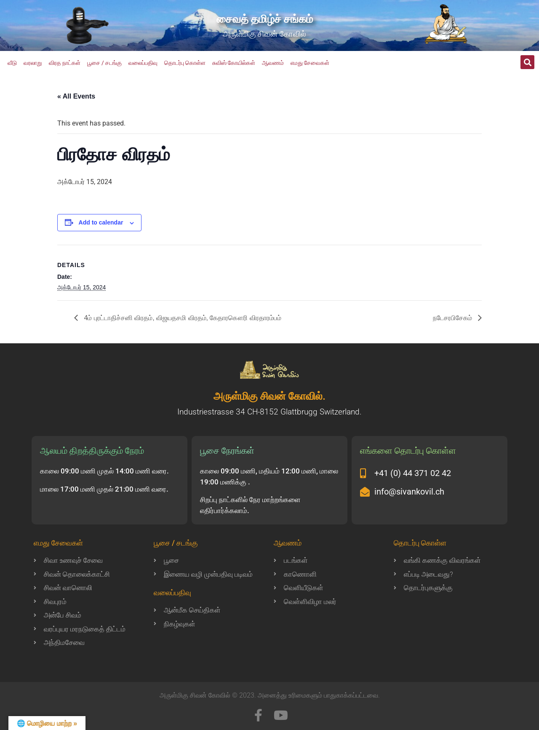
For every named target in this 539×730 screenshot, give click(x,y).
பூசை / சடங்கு (104, 62)
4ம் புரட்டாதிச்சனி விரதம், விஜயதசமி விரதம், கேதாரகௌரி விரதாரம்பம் (181, 317)
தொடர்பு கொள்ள (184, 62)
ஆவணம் (273, 62)
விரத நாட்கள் (64, 62)
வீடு (12, 62)
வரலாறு (33, 62)
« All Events (76, 96)
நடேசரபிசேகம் (453, 317)
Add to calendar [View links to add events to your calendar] (101, 222)
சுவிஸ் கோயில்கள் (233, 62)
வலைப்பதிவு (142, 62)
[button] (527, 62)
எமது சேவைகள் (310, 62)
